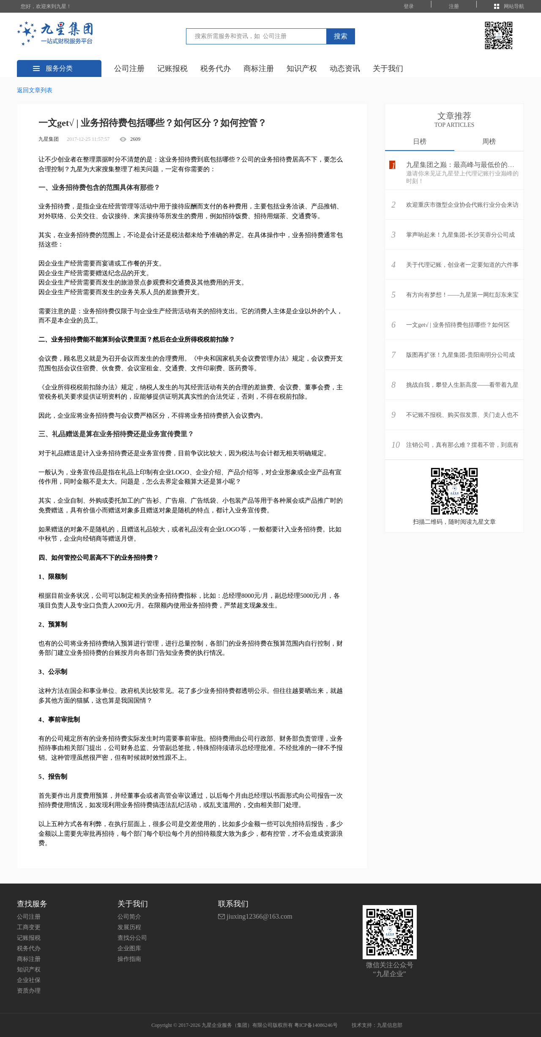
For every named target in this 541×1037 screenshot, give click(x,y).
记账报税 (172, 68)
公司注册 (129, 68)
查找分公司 (132, 938)
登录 (409, 6)
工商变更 (29, 927)
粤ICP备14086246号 (316, 1025)
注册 (454, 6)
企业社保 (29, 980)
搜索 (340, 36)
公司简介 (129, 917)
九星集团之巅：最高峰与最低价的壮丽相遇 (470, 164)
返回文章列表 (34, 90)
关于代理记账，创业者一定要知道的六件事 (462, 265)
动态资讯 (345, 68)
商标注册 (258, 68)
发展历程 (129, 927)
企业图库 (129, 948)
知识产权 (302, 68)
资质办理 (29, 991)
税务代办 (215, 68)
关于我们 (388, 68)
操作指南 (129, 959)
